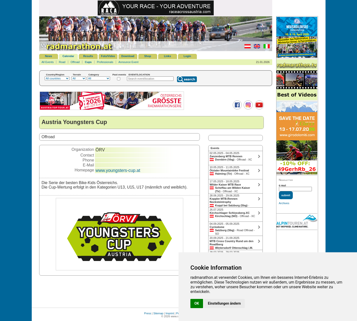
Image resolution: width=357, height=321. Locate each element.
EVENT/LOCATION (139, 74)
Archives (284, 203)
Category (94, 74)
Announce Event (129, 62)
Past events (119, 74)
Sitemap (158, 313)
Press (147, 313)
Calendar (68, 56)
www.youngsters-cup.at (117, 170)
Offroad (75, 62)
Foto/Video (108, 56)
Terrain (77, 74)
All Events (48, 62)
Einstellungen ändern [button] (224, 303)
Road (62, 62)
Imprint (170, 313)
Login (187, 56)
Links (167, 56)
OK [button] (196, 303)
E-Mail (282, 185)
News (48, 56)
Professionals (105, 62)
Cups (88, 62)
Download (127, 56)
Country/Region (55, 74)
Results (88, 56)
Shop (147, 56)
